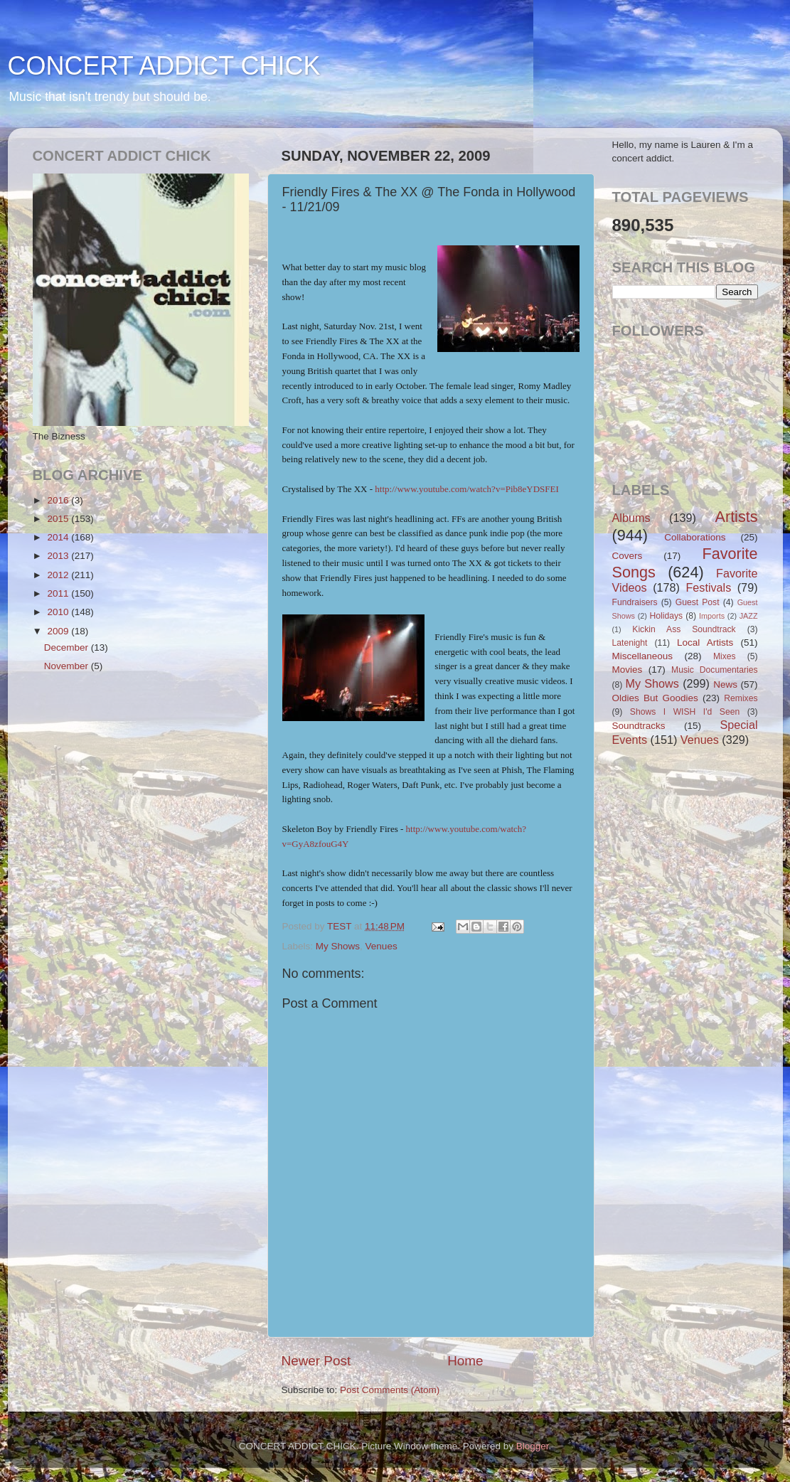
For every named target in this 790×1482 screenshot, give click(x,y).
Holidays (666, 616)
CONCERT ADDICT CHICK (164, 65)
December (67, 647)
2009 (59, 631)
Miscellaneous (642, 656)
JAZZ (749, 616)
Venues (381, 946)
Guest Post (698, 602)
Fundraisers (635, 602)
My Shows (338, 946)
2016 (59, 500)
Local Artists (705, 642)
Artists (736, 517)
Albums (631, 517)
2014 (59, 537)
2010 (59, 612)
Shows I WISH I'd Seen (685, 712)
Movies (627, 669)
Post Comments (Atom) (389, 1390)
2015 (59, 518)
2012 (59, 575)
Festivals (708, 587)
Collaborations (694, 537)
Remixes (740, 698)
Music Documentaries (714, 670)
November (67, 666)
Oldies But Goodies (655, 698)
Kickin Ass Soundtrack (683, 629)
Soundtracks (639, 725)
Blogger (532, 1446)
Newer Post (316, 1360)
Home (465, 1360)
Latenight (630, 643)
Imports (712, 616)
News (725, 684)
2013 (59, 555)
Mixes (724, 656)
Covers (627, 555)
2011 (59, 593)
